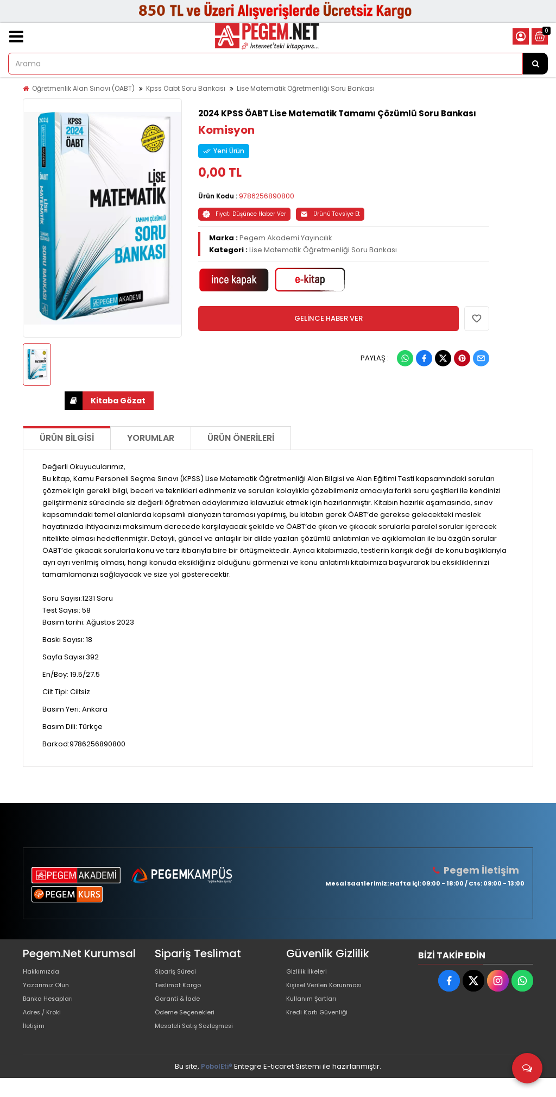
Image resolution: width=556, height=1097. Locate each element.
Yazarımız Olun (49, 991)
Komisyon (226, 130)
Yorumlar (150, 438)
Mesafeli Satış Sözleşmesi (200, 1043)
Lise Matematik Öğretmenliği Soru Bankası (306, 88)
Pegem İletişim (485, 870)
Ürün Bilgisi (67, 438)
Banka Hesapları (52, 1008)
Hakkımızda (43, 973)
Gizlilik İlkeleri (309, 973)
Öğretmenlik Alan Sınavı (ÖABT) (83, 88)
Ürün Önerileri (240, 438)
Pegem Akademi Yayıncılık (285, 238)
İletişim (35, 1043)
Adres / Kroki (45, 1025)
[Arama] (535, 63)
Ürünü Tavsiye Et (330, 214)
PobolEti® (216, 1085)
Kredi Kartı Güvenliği (321, 1025)
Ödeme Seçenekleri (190, 1025)
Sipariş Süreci (179, 973)
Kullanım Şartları (314, 1008)
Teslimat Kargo (181, 991)
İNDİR (74, 400)
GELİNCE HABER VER (328, 318)
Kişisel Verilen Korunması (330, 991)
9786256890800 (266, 196)
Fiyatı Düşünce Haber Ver (244, 214)
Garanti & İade (180, 1008)
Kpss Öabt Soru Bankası (185, 88)
